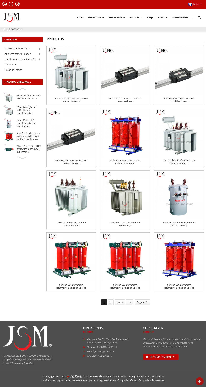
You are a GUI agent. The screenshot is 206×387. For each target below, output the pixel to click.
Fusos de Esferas (13, 69)
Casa (80, 17)
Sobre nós (117, 18)
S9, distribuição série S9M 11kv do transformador (27, 110)
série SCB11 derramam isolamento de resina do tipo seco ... (125, 288)
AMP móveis (158, 376)
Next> (120, 302)
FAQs (150, 17)
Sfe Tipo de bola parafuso (151, 380)
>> (129, 302)
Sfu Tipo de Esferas (127, 380)
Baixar (162, 17)
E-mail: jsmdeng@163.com (100, 351)
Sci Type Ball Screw (106, 380)
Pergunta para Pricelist (163, 357)
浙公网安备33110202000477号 (84, 376)
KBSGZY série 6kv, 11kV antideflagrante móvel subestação (29, 149)
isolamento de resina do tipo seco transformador (125, 162)
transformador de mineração (20, 59)
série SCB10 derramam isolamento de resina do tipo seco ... (71, 288)
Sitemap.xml (143, 376)
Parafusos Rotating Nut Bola (55, 380)
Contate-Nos (180, 17)
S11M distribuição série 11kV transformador (29, 97)
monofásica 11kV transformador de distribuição (26, 123)
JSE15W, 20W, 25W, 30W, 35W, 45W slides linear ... (179, 100)
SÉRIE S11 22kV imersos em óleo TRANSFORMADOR (71, 100)
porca (92, 380)
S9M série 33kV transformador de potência (125, 224)
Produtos (96, 18)
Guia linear (10, 64)
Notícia (136, 18)
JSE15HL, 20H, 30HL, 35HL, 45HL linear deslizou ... (125, 100)
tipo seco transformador (18, 53)
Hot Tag (132, 376)
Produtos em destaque (114, 376)
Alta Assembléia (79, 380)
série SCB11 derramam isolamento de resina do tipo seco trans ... (28, 136)
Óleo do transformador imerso (17, 49)
